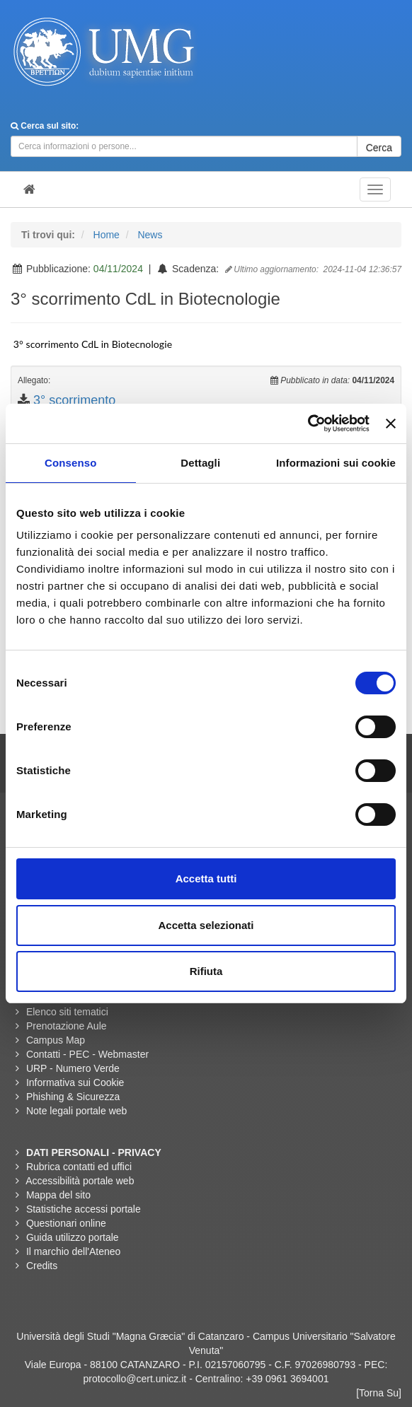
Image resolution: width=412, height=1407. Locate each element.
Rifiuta (206, 971)
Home (106, 234)
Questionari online (66, 1223)
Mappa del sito (58, 1195)
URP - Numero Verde (73, 1068)
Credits (41, 1265)
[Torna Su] (378, 1393)
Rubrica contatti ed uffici (79, 1166)
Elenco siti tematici (67, 1011)
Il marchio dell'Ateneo (73, 1251)
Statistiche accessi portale (83, 1209)
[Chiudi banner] (391, 423)
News (149, 234)
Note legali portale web (76, 1110)
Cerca (379, 147)
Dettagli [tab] (200, 463)
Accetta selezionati (205, 925)
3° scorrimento (74, 400)
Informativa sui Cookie (75, 1082)
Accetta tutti (206, 878)
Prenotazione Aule (66, 1026)
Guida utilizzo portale (72, 1237)
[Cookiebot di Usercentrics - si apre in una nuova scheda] (308, 423)
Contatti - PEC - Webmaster (87, 1054)
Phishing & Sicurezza (73, 1096)
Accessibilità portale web (79, 1180)
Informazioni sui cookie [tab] (336, 463)
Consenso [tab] (70, 463)
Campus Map (55, 1040)
